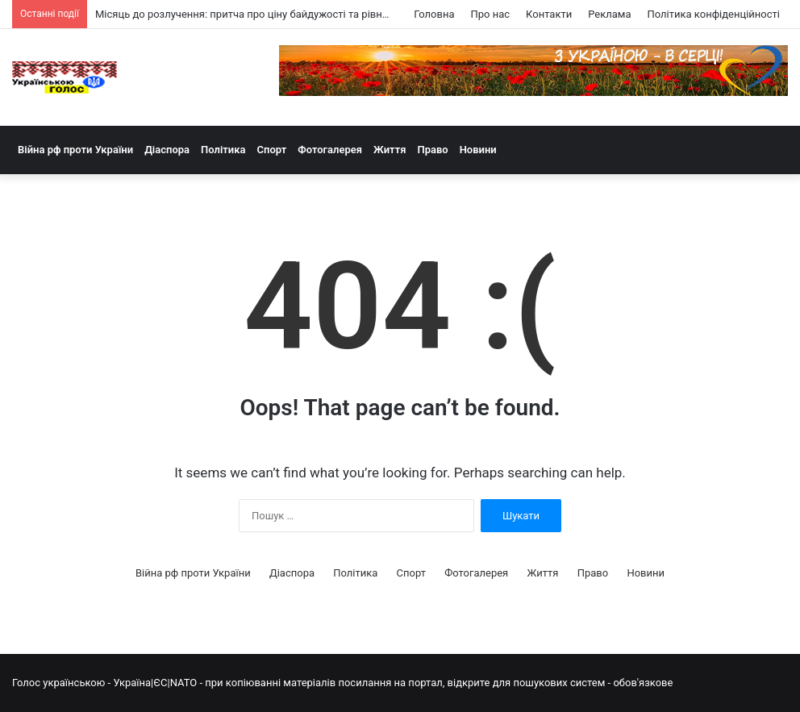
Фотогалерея (330, 150)
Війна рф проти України (75, 150)
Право (432, 150)
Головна (434, 14)
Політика (223, 150)
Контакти (549, 14)
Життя (389, 150)
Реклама (609, 14)
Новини (478, 150)
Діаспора (167, 150)
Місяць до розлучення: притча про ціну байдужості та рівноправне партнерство (291, 14)
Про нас (490, 14)
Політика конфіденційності (714, 14)
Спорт (271, 150)
